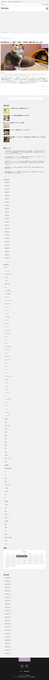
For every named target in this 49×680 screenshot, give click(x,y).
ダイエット (7, 362)
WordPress (32, 676)
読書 (6, 524)
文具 (6, 448)
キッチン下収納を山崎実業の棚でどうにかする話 (19, 115)
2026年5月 (7, 185)
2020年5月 (7, 254)
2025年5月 (7, 188)
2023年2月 (7, 192)
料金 (34, 74)
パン (6, 395)
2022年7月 (7, 205)
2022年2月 (7, 221)
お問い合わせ (26, 671)
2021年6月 (7, 244)
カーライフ (7, 320)
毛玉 (46, 74)
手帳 (6, 438)
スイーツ (6, 353)
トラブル (6, 379)
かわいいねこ (11, 73)
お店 (6, 287)
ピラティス (7, 402)
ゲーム (6, 343)
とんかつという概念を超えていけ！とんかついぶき (20, 129)
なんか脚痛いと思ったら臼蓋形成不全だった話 (19, 108)
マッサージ (7, 412)
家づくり (6, 432)
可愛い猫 (21, 74)
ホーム (21, 671)
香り (6, 544)
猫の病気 (45, 47)
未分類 (6, 455)
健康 (6, 422)
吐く (28, 74)
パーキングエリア (8, 399)
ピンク (43, 73)
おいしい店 (7, 270)
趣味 (6, 527)
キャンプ (6, 323)
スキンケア (7, 356)
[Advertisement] (24, 22)
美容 (6, 514)
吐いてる (25, 74)
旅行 (6, 451)
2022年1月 (7, 225)
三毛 (4, 74)
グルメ (6, 339)
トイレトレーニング (9, 376)
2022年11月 (7, 195)
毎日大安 (43, 74)
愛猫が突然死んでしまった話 (10, 167)
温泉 (6, 478)
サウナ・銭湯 (7, 346)
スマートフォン (8, 359)
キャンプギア (7, 333)
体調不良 (9, 74)
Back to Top (24, 659)
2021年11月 (7, 231)
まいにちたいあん (27, 73)
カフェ (6, 310)
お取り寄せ (7, 283)
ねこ (22, 73)
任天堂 (6, 418)
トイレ (6, 372)
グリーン (6, 336)
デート (6, 366)
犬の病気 (6, 491)
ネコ (37, 73)
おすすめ (7, 73)
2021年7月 (7, 241)
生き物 (6, 504)
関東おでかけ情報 (8, 537)
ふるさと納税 (7, 293)
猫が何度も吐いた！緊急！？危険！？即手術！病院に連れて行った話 (21, 42)
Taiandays (3, 73)
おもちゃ (6, 280)
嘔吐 (30, 74)
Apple (6, 267)
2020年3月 (7, 258)
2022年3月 (7, 218)
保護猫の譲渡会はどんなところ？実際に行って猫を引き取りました (17, 171)
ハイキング (7, 389)
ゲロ (35, 73)
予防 (6, 74)
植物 (6, 461)
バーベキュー (7, 392)
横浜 (36, 74)
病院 (6, 511)
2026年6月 (7, 182)
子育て (6, 428)
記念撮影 (6, 521)
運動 (6, 534)
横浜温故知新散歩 (8, 468)
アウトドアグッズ (8, 300)
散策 (6, 442)
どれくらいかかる (18, 73)
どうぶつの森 (7, 290)
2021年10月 (7, 235)
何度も (13, 74)
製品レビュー (7, 517)
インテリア (7, 307)
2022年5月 (7, 212)
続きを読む (43, 86)
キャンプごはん (8, 330)
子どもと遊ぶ (7, 425)
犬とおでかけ (7, 484)
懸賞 (6, 435)
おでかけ (6, 277)
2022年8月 (7, 202)
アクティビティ (8, 303)
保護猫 (16, 74)
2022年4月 (7, 215)
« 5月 (6, 567)
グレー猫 (32, 73)
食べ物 (6, 540)
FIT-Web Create (22, 676)
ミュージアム (7, 415)
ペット (6, 405)
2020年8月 (7, 251)
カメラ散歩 (7, 316)
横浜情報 (6, 465)
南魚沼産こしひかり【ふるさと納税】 (17, 122)
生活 (6, 507)
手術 (32, 74)
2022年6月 (7, 208)
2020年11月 (7, 248)
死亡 (40, 74)
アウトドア (7, 297)
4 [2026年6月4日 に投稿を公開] (24, 556)
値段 (18, 74)
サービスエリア (8, 349)
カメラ (6, 313)
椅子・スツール (8, 458)
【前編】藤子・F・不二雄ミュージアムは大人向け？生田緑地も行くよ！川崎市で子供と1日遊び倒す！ (24, 161)
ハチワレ (40, 73)
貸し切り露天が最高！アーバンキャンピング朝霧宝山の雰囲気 (17, 156)
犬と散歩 (6, 488)
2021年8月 (7, 238)
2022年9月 (7, 198)
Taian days (5, 8)
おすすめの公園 (8, 274)
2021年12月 (7, 228)
